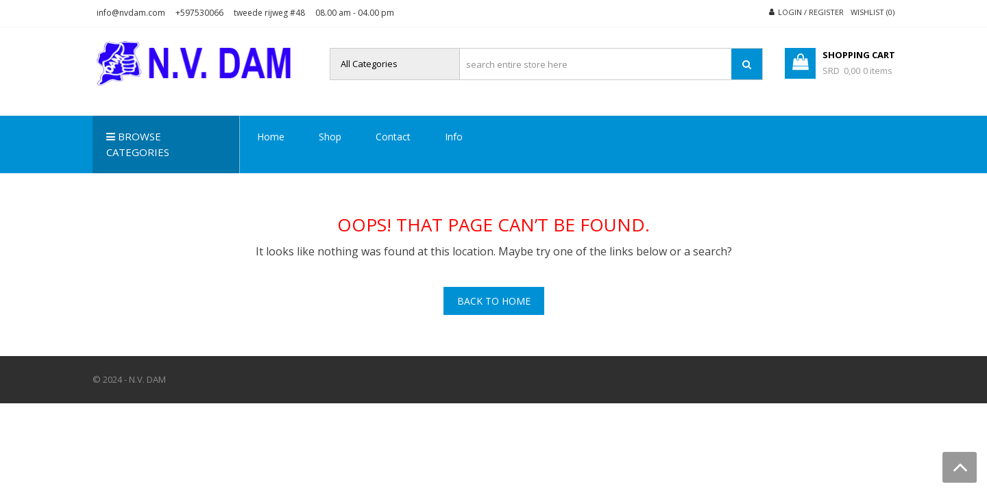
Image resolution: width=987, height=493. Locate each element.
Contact (393, 136)
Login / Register (811, 12)
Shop (330, 136)
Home (270, 136)
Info (454, 136)
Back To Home (494, 300)
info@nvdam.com (131, 12)
